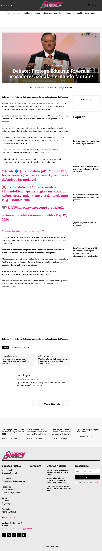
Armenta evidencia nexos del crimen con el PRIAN (24, 231)
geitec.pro (10, 517)
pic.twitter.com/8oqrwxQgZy (43, 207)
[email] (87, 471)
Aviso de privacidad (92, 482)
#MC (33, 187)
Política (45, 65)
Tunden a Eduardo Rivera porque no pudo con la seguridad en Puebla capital (53, 361)
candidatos (16, 347)
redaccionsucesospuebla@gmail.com (17, 528)
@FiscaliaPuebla (17, 200)
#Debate (8, 171)
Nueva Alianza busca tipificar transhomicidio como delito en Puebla (86, 169)
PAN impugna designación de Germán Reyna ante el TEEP (86, 142)
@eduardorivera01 (36, 175)
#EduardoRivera (13, 191)
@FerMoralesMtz (53, 171)
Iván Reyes (39, 88)
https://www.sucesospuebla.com (30, 379)
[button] (6, 5)
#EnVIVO (12, 207)
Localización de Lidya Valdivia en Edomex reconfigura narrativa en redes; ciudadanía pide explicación (86, 252)
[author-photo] (9, 436)
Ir (88, 477)
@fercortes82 (12, 195)
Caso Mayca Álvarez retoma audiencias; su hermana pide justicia (86, 197)
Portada (57, 65)
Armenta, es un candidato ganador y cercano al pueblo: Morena (16, 361)
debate (27, 347)
